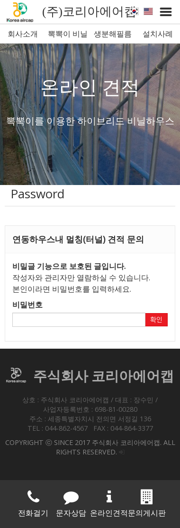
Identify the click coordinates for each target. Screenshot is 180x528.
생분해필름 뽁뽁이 (113, 35)
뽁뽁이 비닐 (68, 33)
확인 (156, 319)
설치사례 (158, 33)
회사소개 (23, 33)
